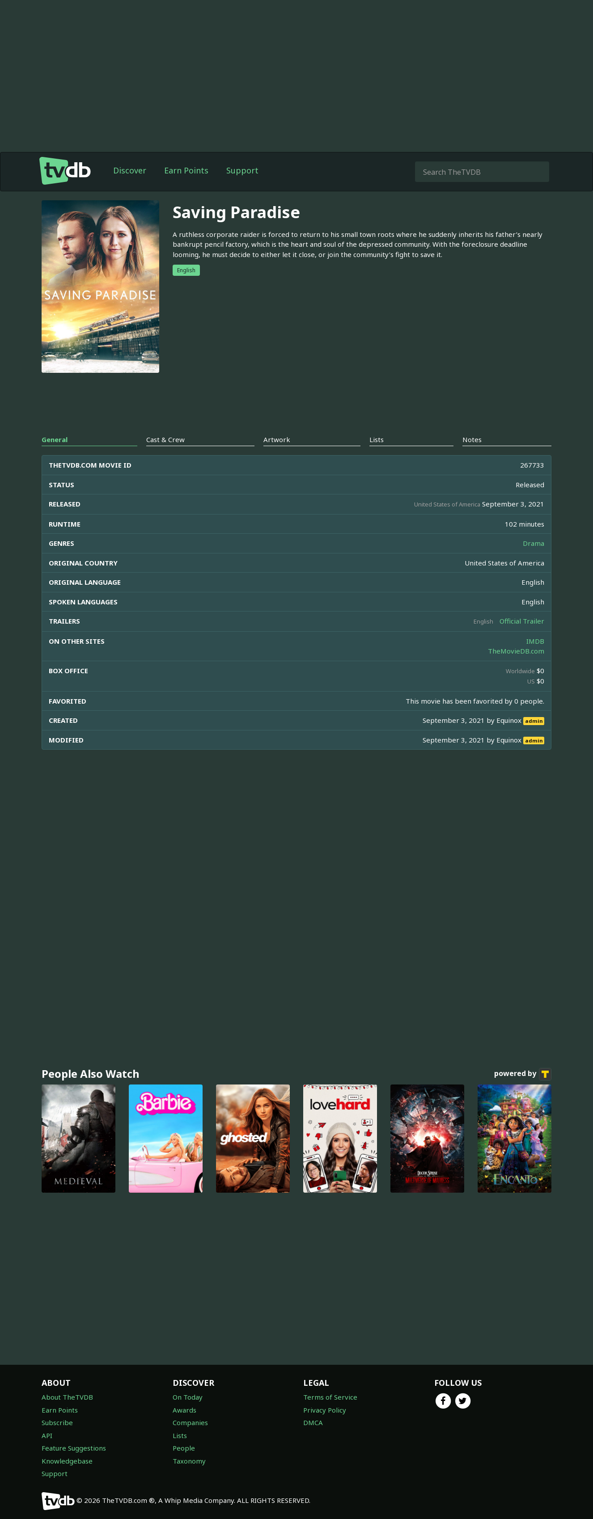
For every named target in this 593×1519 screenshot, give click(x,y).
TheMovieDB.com (516, 650)
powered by (522, 1074)
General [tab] (55, 439)
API (47, 1435)
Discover (129, 170)
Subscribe (57, 1422)
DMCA (313, 1422)
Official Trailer (522, 620)
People (184, 1447)
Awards (184, 1409)
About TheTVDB (67, 1396)
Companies (190, 1422)
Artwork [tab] (276, 439)
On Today (188, 1396)
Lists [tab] (376, 439)
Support (242, 170)
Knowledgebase (67, 1460)
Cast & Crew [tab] (165, 439)
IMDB (535, 641)
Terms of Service (330, 1396)
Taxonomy (189, 1460)
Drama (533, 543)
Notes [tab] (472, 439)
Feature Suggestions (74, 1447)
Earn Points (186, 170)
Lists (180, 1435)
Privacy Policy (324, 1409)
